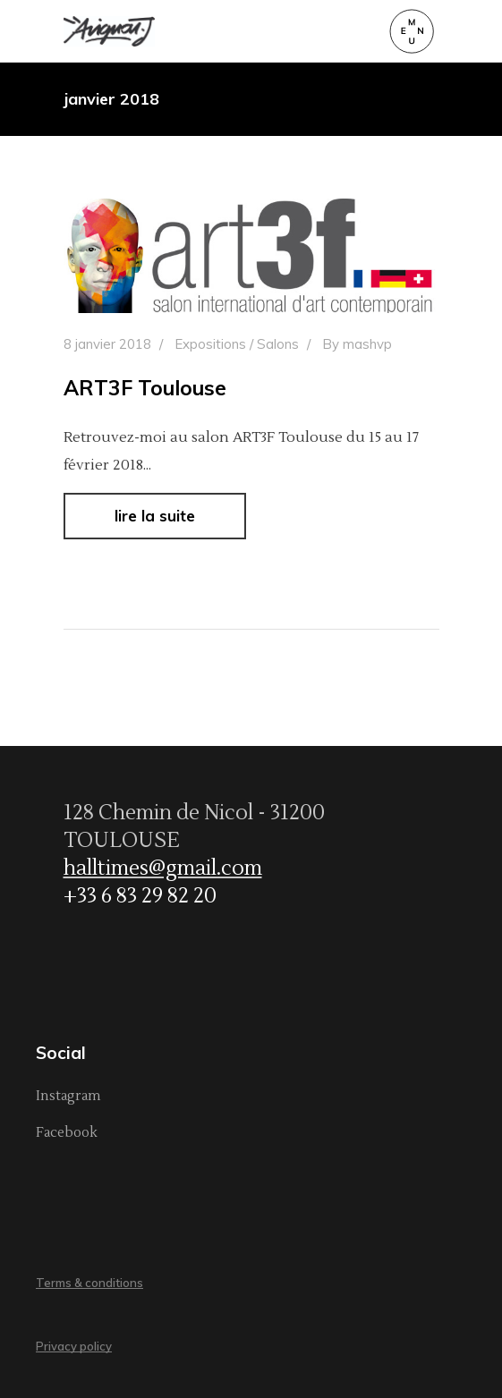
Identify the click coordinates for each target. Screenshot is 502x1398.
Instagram (68, 1096)
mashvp (367, 343)
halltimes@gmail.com (163, 868)
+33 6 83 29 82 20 (140, 896)
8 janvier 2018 (107, 343)
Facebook (67, 1132)
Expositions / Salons (236, 343)
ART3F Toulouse (145, 388)
